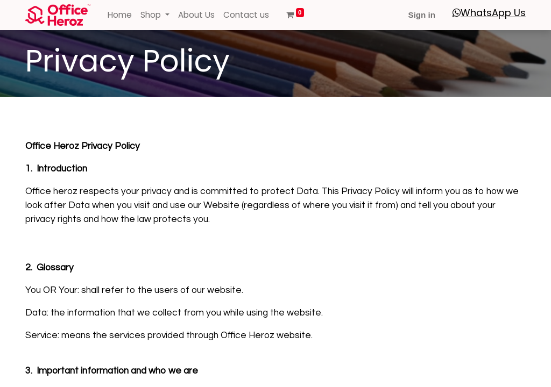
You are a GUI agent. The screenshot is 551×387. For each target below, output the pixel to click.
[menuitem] (119, 15)
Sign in (421, 14)
